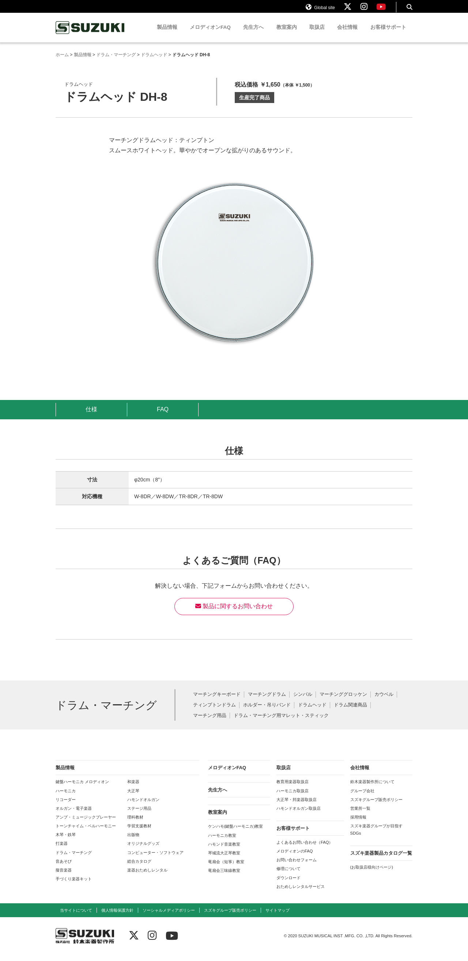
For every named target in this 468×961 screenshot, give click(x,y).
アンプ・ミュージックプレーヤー (86, 823)
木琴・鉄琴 (66, 841)
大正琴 (133, 797)
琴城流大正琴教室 (224, 859)
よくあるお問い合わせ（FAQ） (304, 849)
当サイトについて (76, 917)
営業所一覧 (360, 815)
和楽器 (133, 788)
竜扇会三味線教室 (224, 877)
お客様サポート (388, 34)
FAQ (163, 416)
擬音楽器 (64, 876)
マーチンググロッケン (343, 701)
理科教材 (135, 823)
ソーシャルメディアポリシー (169, 917)
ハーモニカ (66, 797)
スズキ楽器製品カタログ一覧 (381, 859)
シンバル (302, 701)
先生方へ (253, 34)
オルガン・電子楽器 (74, 815)
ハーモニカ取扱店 (292, 797)
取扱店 (317, 34)
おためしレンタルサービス (300, 893)
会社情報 (347, 34)
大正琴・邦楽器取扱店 (296, 806)
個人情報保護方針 (117, 917)
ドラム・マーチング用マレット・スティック (281, 722)
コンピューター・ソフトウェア (155, 859)
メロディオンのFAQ (294, 857)
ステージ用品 (139, 815)
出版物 (133, 841)
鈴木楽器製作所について (372, 788)
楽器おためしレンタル (147, 876)
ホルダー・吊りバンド (267, 711)
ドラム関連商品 (350, 711)
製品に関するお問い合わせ (234, 613)
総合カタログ (139, 867)
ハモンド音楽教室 (224, 850)
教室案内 (286, 34)
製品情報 (167, 34)
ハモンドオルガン (143, 806)
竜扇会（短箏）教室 (226, 868)
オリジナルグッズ (143, 850)
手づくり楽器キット (74, 885)
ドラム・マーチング (74, 859)
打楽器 (62, 850)
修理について (288, 875)
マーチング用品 (209, 722)
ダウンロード (288, 884)
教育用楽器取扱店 (292, 788)
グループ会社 (362, 797)
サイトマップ (277, 917)
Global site (320, 10)
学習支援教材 (139, 832)
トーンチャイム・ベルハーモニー (86, 832)
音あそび (64, 867)
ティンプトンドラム (214, 711)
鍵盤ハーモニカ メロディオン (82, 788)
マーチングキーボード (217, 701)
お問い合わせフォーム (296, 866)
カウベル (383, 701)
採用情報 (358, 823)
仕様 (91, 416)
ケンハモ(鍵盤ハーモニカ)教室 (235, 833)
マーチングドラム (267, 701)
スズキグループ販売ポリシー (376, 806)
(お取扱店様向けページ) (371, 874)
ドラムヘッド (312, 711)
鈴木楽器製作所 (90, 34)
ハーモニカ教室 (222, 841)
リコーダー (66, 806)
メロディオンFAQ (210, 34)
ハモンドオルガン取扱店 (298, 815)
